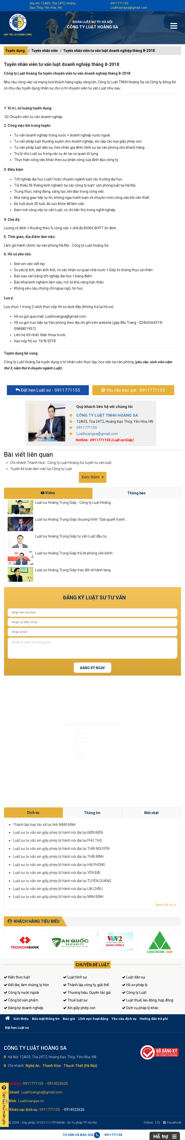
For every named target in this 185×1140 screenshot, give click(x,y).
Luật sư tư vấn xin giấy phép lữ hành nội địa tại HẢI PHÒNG (121, 859)
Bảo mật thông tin (45, 1019)
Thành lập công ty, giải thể (86, 985)
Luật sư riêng (62, 750)
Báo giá (69, 1019)
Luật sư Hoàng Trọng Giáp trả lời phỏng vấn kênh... (75, 553)
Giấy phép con (63, 760)
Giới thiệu (21, 1019)
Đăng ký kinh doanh (65, 740)
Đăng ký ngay (92, 668)
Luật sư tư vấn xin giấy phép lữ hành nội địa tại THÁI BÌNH (121, 858)
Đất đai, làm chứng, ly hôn (26, 985)
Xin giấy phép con (79, 1008)
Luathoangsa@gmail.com (128, 7)
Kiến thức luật (17, 977)
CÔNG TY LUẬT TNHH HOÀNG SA (107, 415)
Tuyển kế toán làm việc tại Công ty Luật (41, 469)
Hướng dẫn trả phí (154, 1019)
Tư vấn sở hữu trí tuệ (66, 779)
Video (48, 493)
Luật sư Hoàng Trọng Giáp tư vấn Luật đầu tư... (72, 536)
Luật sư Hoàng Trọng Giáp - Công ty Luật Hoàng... (74, 502)
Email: (14, 1092)
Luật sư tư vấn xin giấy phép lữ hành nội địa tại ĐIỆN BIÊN (121, 854)
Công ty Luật (134, 992)
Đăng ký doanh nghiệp (23, 1008)
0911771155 (119, 3)
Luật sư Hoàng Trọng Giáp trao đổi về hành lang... (74, 570)
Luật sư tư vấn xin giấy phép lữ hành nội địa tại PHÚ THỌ (121, 855)
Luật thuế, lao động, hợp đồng (147, 1000)
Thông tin (127, 851)
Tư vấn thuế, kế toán (66, 769)
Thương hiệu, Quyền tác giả (87, 992)
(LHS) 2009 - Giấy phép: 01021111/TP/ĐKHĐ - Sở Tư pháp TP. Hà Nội (50, 1122)
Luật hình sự (75, 977)
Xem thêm (92, 477)
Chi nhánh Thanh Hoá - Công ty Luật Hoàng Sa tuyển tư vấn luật (61, 463)
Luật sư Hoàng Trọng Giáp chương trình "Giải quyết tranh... (81, 519)
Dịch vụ (117, 851)
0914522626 (57, 1083)
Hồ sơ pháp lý (134, 985)
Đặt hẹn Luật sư (17, 1028)
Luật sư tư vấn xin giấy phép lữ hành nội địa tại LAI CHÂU (121, 863)
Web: (13, 1101)
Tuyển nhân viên (44, 51)
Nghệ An (33, 1066)
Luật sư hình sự (63, 712)
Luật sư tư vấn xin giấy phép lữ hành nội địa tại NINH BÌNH (121, 864)
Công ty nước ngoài (21, 992)
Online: (152, 1122)
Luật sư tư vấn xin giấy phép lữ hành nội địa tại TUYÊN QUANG (122, 862)
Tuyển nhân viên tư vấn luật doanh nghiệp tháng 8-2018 (109, 51)
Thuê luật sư (75, 1000)
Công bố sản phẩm (21, 1000)
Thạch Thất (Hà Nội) (80, 1066)
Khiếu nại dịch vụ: (23, 1110)
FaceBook (172, 1122)
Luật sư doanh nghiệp (66, 731)
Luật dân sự (133, 977)
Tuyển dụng (15, 51)
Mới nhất (136, 851)
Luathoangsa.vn (31, 1101)
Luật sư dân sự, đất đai (67, 721)
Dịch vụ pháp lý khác (140, 1008)
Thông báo (136, 493)
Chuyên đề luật (92, 964)
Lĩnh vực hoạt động (93, 1019)
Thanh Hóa (51, 1066)
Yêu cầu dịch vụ (124, 1019)
